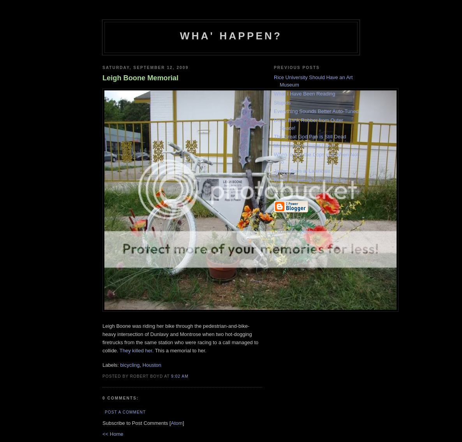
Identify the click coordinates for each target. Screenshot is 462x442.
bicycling (130, 365)
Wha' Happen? (231, 36)
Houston (152, 365)
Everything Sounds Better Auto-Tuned (316, 111)
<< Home (112, 434)
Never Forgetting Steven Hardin (309, 180)
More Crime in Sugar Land (303, 146)
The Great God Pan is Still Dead (310, 137)
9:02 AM (179, 376)
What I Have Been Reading (304, 94)
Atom (177, 423)
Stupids (282, 103)
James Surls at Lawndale (302, 171)
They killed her (136, 351)
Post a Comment (125, 412)
